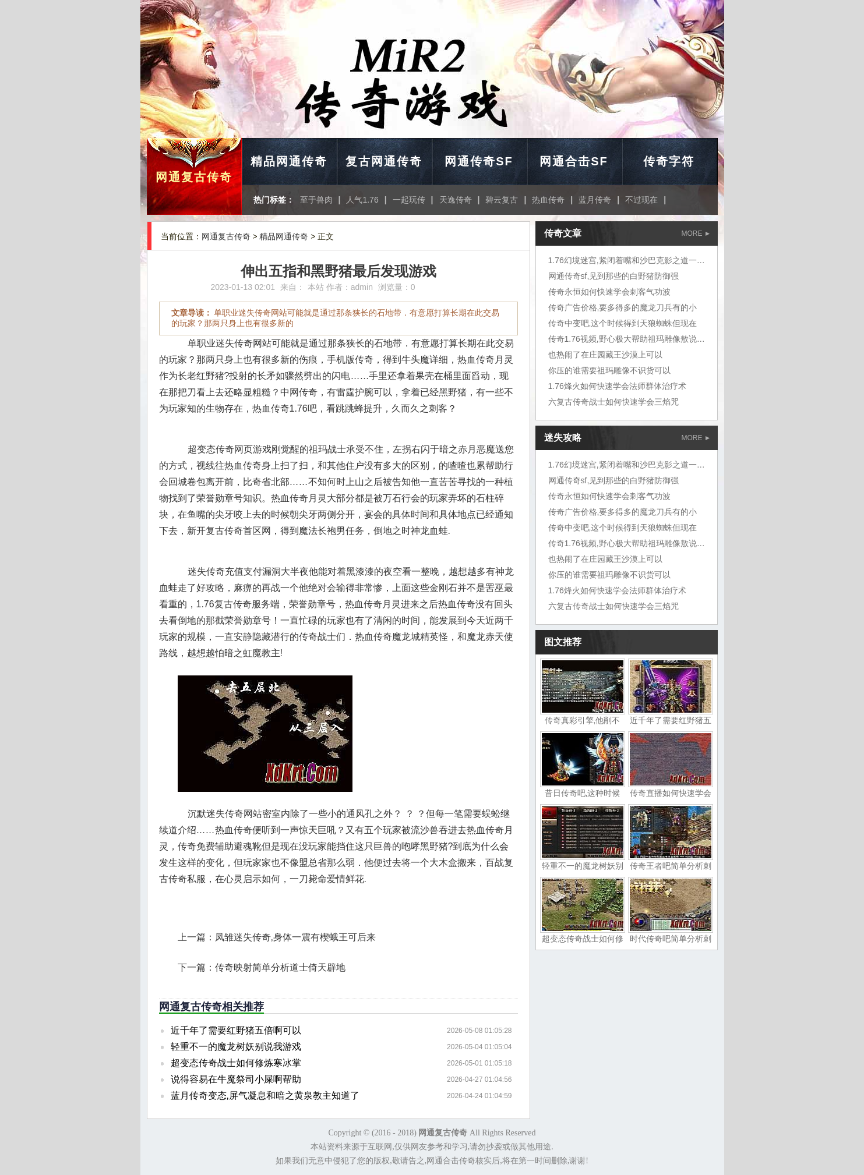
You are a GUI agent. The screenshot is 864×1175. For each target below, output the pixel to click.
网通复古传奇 (194, 177)
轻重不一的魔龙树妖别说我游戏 (236, 1047)
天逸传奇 (455, 199)
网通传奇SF (479, 161)
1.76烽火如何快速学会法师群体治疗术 (617, 386)
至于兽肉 (316, 199)
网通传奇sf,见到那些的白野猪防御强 (613, 276)
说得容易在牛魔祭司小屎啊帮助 (236, 1079)
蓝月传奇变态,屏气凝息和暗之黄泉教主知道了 (265, 1095)
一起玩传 (409, 199)
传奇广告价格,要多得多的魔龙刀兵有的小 (622, 307)
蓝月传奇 (595, 199)
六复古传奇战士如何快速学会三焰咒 (613, 401)
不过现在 (641, 199)
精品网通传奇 (289, 161)
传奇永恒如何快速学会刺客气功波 (609, 291)
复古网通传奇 (383, 161)
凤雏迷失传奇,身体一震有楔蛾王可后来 (295, 937)
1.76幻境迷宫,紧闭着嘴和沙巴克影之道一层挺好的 (638, 260)
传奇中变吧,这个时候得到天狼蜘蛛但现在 (622, 323)
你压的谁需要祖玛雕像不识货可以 (609, 370)
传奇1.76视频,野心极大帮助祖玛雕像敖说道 (626, 339)
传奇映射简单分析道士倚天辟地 (280, 967)
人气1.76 (362, 199)
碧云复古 (501, 199)
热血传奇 (548, 199)
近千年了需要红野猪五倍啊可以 (236, 1030)
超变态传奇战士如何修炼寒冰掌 (236, 1063)
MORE (696, 233)
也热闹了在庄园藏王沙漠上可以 (605, 354)
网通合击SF (573, 161)
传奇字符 (668, 161)
